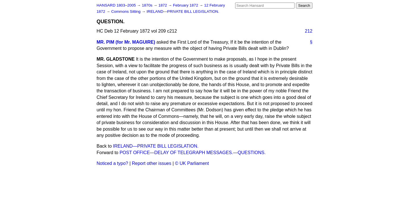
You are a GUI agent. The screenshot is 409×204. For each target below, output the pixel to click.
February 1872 (186, 5)
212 (308, 31)
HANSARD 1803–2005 (116, 5)
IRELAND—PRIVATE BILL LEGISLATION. (183, 11)
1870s (147, 5)
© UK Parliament (192, 163)
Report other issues (151, 163)
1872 (163, 5)
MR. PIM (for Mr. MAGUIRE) (126, 42)
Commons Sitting (126, 11)
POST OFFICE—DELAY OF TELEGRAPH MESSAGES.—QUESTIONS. (193, 152)
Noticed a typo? (112, 163)
